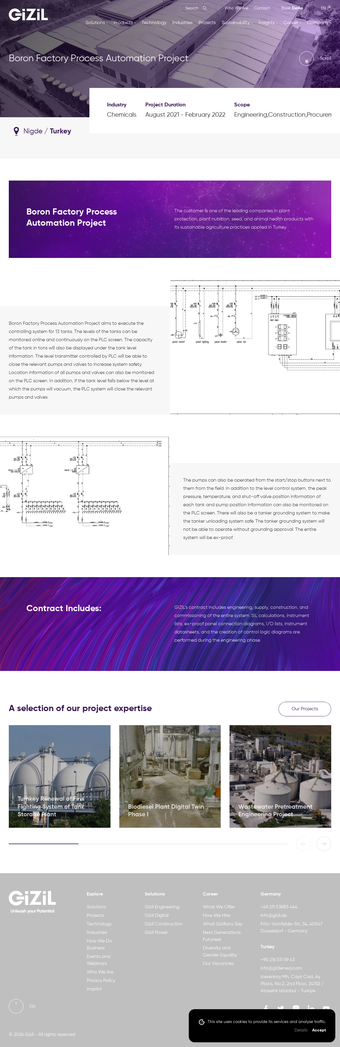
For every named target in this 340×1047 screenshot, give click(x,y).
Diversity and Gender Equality (220, 952)
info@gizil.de (274, 915)
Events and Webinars (98, 960)
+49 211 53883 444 (279, 907)
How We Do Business (99, 945)
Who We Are (236, 8)
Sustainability (236, 23)
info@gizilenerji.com (281, 968)
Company (317, 23)
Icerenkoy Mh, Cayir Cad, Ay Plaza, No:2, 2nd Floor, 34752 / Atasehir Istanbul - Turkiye (292, 984)
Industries (182, 23)
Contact (262, 8)
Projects (207, 23)
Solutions (95, 23)
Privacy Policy (101, 980)
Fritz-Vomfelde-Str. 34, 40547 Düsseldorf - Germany (292, 928)
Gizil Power (156, 932)
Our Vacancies (218, 963)
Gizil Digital (157, 915)
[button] (324, 844)
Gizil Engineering (162, 907)
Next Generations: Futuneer (222, 936)
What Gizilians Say (222, 924)
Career (290, 23)
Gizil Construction (164, 924)
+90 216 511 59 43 (278, 960)
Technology (154, 23)
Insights (267, 23)
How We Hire (216, 915)
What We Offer (219, 907)
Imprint (94, 989)
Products (123, 23)
